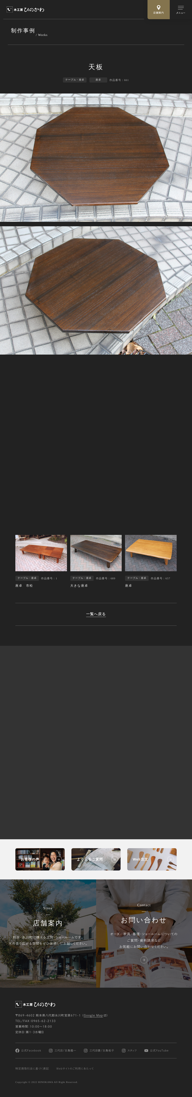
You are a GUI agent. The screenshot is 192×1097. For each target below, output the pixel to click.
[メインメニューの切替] (181, 9)
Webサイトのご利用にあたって (75, 1068)
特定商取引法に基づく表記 (32, 1068)
